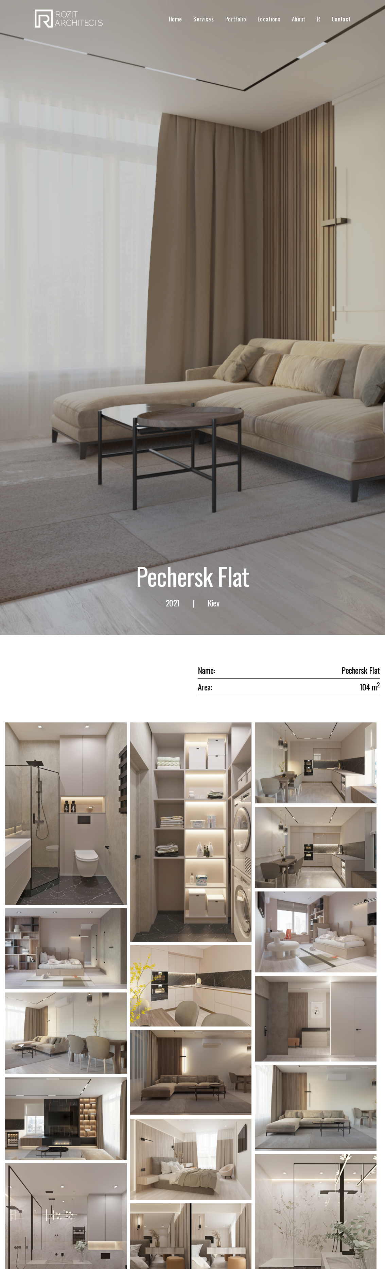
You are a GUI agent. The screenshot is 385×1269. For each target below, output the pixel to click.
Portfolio (235, 19)
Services (203, 19)
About (298, 19)
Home (175, 19)
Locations (269, 19)
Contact (341, 19)
